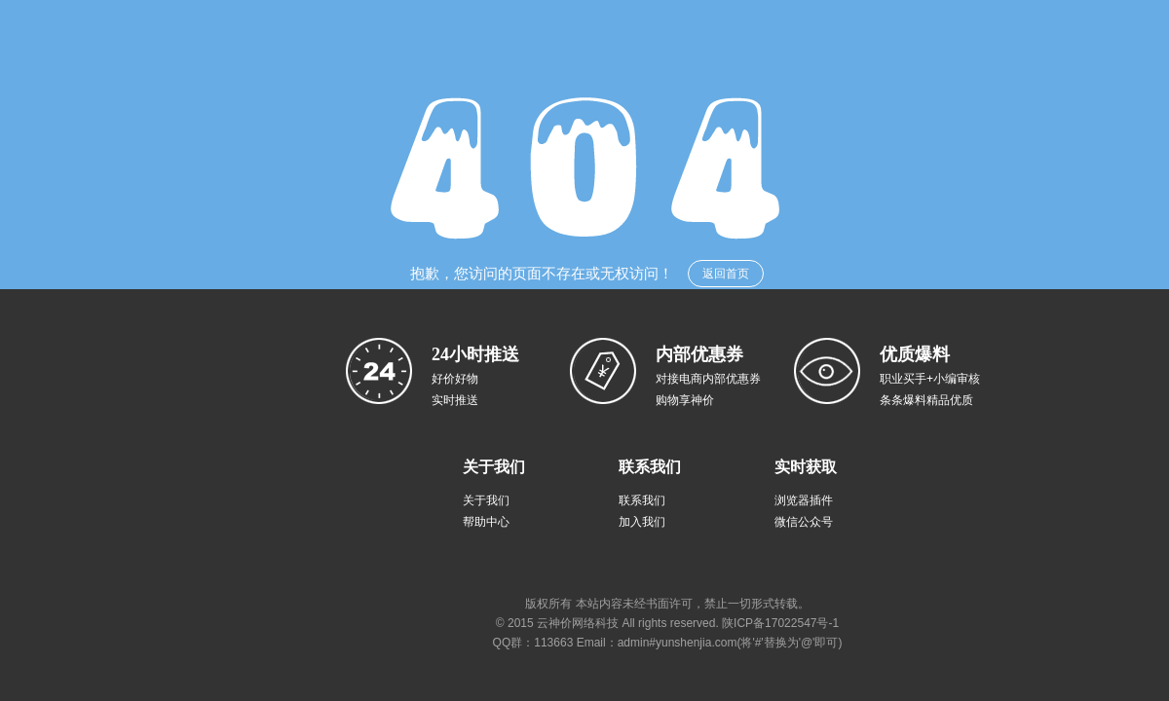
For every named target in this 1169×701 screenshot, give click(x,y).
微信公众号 (803, 522)
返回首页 (725, 273)
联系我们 (642, 500)
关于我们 (486, 500)
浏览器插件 (803, 500)
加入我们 (642, 522)
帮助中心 (486, 522)
